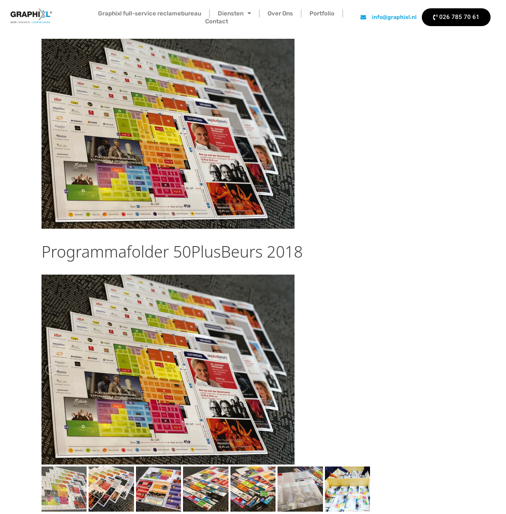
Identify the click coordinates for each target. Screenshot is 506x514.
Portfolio (322, 13)
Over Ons (280, 13)
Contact (216, 21)
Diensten (234, 13)
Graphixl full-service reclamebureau (149, 13)
